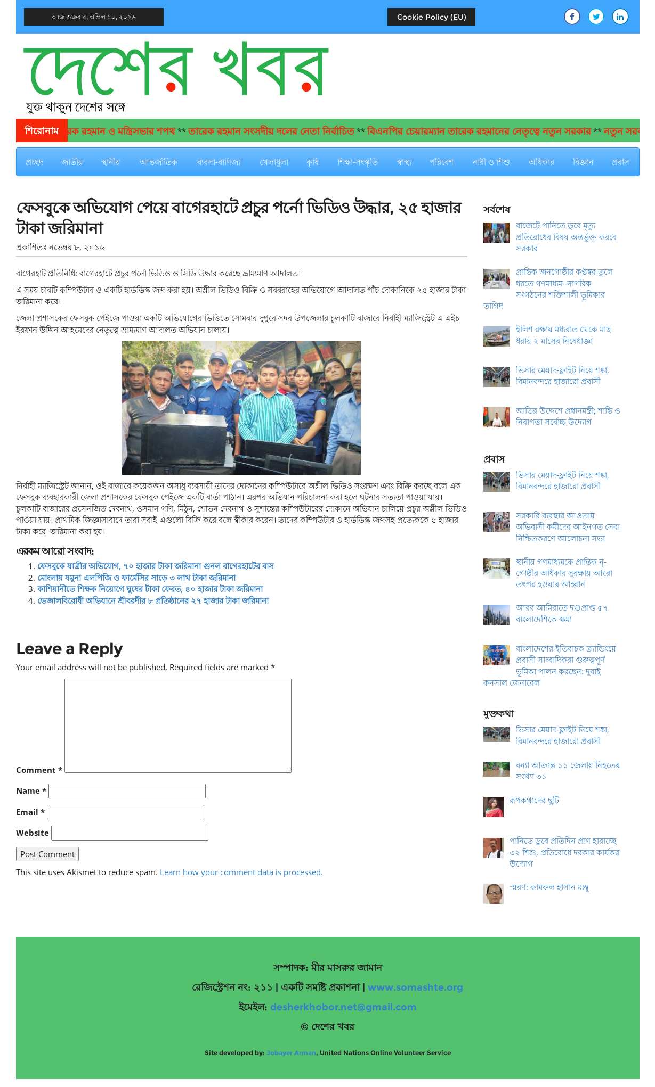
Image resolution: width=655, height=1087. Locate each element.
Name (31, 790)
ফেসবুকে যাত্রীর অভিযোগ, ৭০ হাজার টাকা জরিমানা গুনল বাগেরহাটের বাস (155, 566)
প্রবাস (620, 162)
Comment (39, 769)
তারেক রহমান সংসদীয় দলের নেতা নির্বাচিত (282, 131)
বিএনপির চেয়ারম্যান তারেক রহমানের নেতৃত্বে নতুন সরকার (490, 131)
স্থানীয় (110, 162)
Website (32, 832)
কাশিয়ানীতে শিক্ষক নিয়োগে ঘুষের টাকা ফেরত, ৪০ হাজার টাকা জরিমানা (150, 588)
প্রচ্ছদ (34, 162)
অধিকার (541, 162)
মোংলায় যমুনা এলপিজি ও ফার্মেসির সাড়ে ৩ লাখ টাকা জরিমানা (136, 577)
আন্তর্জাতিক (158, 162)
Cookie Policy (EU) (431, 17)
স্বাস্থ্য (404, 162)
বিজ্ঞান (583, 162)
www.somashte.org (415, 987)
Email (30, 811)
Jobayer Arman (291, 1053)
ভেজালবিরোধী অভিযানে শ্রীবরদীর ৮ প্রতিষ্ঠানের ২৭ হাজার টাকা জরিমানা (153, 600)
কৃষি (312, 162)
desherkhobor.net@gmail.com (343, 1007)
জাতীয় (72, 162)
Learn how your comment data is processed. (241, 872)
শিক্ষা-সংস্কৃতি (357, 162)
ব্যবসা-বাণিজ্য (218, 162)
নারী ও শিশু (491, 162)
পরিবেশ (442, 162)
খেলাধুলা (274, 162)
